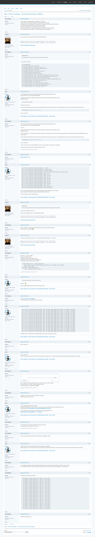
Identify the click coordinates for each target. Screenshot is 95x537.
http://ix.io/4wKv (23, 157)
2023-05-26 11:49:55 (24, 154)
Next (12, 16)
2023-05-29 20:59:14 (24, 296)
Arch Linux (7, 2)
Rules (9, 8)
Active (84, 10)
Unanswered (88, 10)
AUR (85, 2)
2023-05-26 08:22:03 (24, 121)
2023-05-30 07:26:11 (24, 352)
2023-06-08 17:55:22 (24, 462)
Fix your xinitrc (52, 116)
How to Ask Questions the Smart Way (27, 45)
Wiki (70, 2)
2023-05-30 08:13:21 (24, 392)
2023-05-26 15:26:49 (24, 202)
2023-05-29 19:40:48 (24, 277)
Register (17, 8)
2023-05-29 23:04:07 (24, 341)
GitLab (74, 2)
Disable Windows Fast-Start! (42, 116)
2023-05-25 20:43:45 (24, 18)
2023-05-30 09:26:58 (24, 422)
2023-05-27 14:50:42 (24, 235)
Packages (59, 2)
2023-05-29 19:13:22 (24, 253)
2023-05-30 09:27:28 (24, 433)
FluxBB (89, 532)
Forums (65, 2)
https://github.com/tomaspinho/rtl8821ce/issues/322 (39, 408)
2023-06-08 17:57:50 (24, 472)
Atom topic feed (88, 530)
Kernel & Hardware (14, 14)
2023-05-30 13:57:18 (24, 443)
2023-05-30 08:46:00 (24, 403)
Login (21, 8)
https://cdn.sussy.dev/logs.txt (29, 298)
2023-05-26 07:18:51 (24, 91)
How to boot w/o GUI (32, 116)
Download (90, 2)
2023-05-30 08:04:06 (24, 371)
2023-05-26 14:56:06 (24, 164)
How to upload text (24, 116)
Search (12, 8)
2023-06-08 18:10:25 (24, 514)
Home (53, 2)
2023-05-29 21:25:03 (24, 306)
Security (80, 2)
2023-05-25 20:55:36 (24, 34)
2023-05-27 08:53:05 (24, 225)
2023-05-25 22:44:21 (24, 52)
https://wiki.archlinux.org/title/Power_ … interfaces (31, 411)
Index (5, 8)
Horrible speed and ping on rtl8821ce (32, 14)
